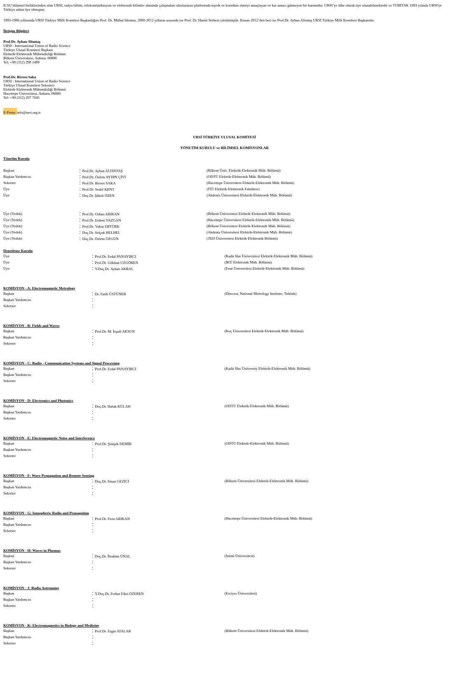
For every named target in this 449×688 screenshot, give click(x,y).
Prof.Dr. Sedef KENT (98, 189)
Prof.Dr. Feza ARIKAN (112, 519)
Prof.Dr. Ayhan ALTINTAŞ (102, 171)
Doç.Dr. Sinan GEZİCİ (112, 481)
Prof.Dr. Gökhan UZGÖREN (116, 263)
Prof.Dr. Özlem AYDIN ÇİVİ (104, 177)
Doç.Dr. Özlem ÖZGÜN (100, 239)
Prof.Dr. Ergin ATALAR (113, 631)
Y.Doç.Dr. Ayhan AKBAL (114, 269)
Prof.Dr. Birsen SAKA (99, 183)
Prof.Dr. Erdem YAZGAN (101, 220)
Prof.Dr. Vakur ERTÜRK (100, 226)
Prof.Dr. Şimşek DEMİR (113, 444)
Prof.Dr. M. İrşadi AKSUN (115, 331)
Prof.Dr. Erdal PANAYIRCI (115, 256)
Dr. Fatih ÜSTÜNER (110, 294)
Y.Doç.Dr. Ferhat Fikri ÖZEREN (119, 594)
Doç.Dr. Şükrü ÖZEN (98, 196)
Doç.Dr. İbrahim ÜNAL (112, 556)
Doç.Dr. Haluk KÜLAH (112, 406)
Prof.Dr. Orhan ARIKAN (101, 214)
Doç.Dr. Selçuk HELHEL (101, 233)
